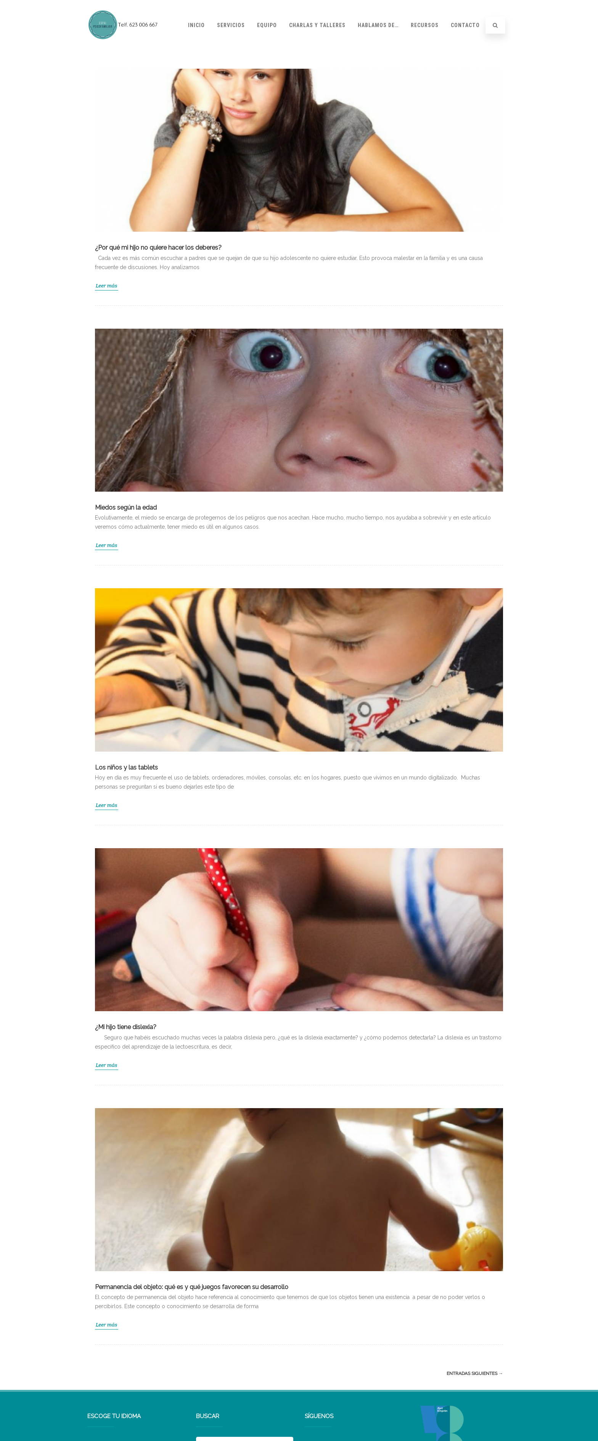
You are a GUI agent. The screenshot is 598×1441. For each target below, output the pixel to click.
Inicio (196, 25)
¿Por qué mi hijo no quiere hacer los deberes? (158, 247)
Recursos (425, 25)
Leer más (106, 285)
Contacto (465, 25)
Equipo (267, 25)
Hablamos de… (378, 25)
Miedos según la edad (126, 507)
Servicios (231, 25)
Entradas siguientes (475, 1373)
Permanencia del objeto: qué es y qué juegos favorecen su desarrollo (191, 1287)
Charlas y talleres (317, 25)
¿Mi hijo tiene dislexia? (125, 1027)
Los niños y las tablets (126, 767)
